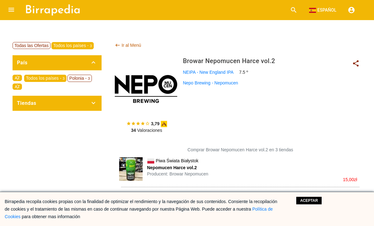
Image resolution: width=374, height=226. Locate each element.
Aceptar (309, 200)
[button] (11, 10)
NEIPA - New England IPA (208, 72)
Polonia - (79, 78)
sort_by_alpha (17, 78)
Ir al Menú (128, 45)
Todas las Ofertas (31, 45)
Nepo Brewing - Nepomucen (210, 82)
